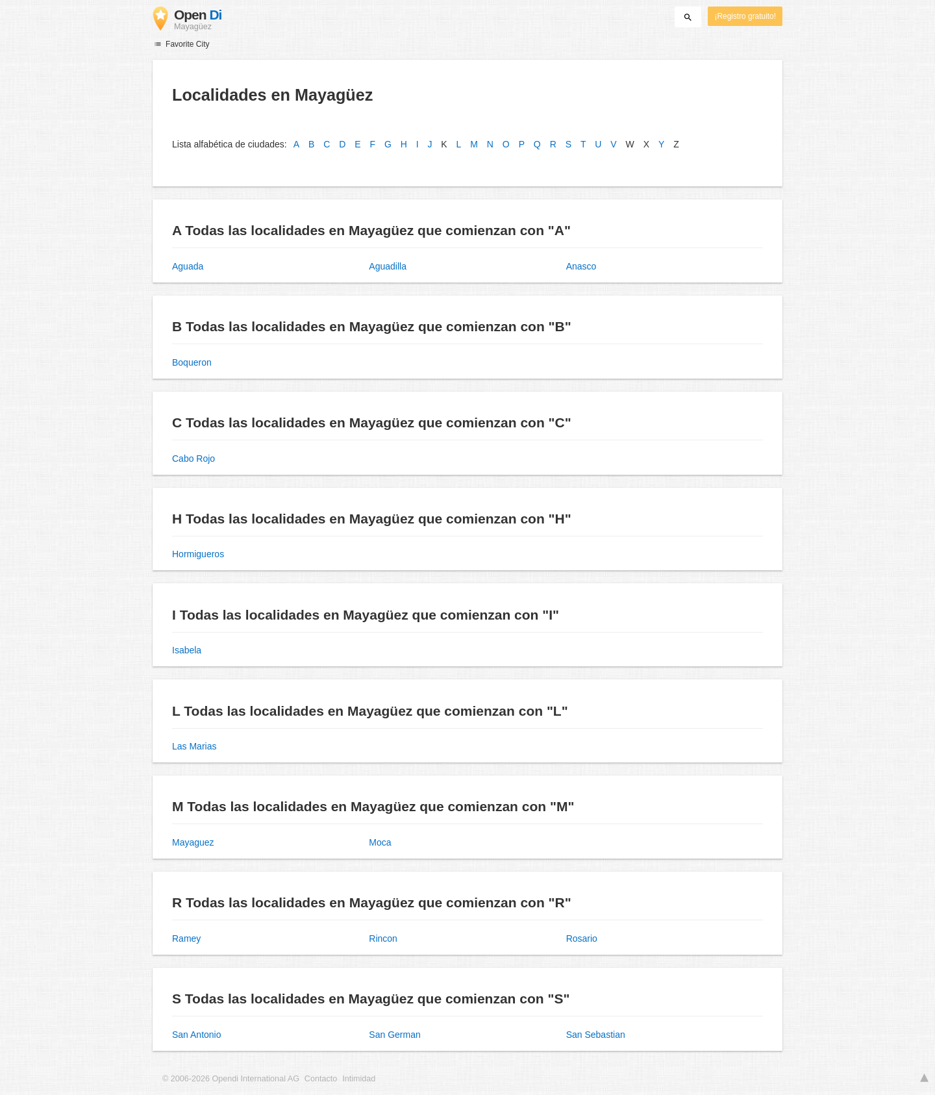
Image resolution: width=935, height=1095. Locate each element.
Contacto (321, 1078)
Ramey (186, 938)
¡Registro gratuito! (745, 16)
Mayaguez (193, 842)
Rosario (581, 938)
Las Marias (194, 746)
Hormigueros (198, 554)
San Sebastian (595, 1034)
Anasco (581, 266)
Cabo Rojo (193, 458)
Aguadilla (387, 266)
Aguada (187, 266)
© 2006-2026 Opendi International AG (230, 1078)
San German (394, 1034)
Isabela (186, 650)
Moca (380, 842)
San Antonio (196, 1034)
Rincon (383, 938)
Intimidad (358, 1078)
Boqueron (192, 362)
